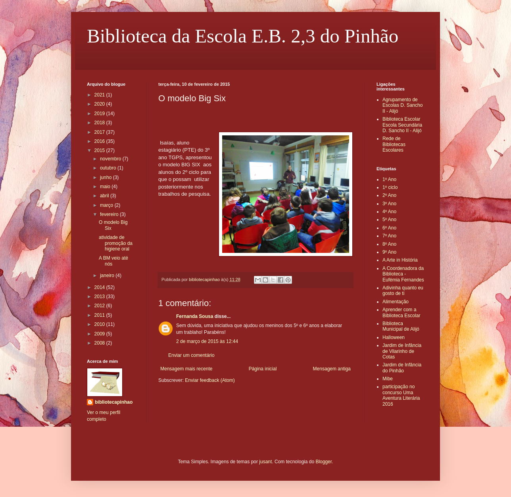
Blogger (323, 461)
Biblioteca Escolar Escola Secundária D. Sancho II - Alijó (402, 124)
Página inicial (263, 369)
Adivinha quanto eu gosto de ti (402, 290)
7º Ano (389, 236)
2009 (100, 334)
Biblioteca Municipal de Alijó (400, 326)
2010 (100, 324)
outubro (108, 168)
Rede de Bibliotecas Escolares (393, 144)
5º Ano (389, 219)
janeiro (107, 275)
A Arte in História (400, 260)
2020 (100, 104)
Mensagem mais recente (186, 369)
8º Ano (389, 244)
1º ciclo (390, 187)
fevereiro (110, 214)
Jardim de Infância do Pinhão (401, 367)
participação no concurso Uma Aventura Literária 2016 (401, 395)
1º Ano (389, 179)
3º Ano (389, 203)
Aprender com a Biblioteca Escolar (401, 312)
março (107, 205)
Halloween (393, 337)
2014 (100, 287)
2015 (100, 150)
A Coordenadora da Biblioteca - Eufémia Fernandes (403, 274)
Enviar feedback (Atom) (209, 380)
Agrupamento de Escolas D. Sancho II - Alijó (402, 105)
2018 (100, 122)
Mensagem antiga (332, 369)
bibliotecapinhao (114, 402)
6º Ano (389, 228)
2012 (100, 305)
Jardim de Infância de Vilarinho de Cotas (401, 351)
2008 (100, 343)
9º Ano (389, 252)
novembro (111, 159)
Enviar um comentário (191, 355)
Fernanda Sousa (194, 316)
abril (105, 195)
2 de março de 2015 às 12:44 (207, 341)
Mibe (387, 378)
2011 (100, 315)
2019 (100, 113)
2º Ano (389, 195)
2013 (100, 296)
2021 (100, 95)
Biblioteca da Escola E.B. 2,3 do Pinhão (242, 36)
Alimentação (395, 301)
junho (106, 177)
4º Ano (389, 211)
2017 (100, 132)
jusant (265, 461)
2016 (100, 141)
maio (105, 186)
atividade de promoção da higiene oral (116, 243)
